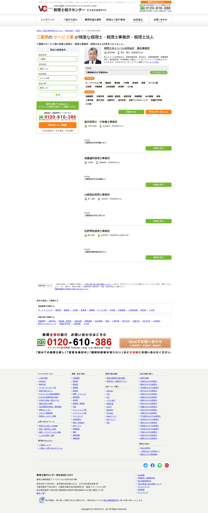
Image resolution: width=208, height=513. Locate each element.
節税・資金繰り (79, 423)
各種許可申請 (64, 324)
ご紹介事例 (43, 378)
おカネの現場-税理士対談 (48, 397)
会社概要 (141, 475)
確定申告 (42, 384)
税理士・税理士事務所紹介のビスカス (50, 30)
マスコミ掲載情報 (46, 413)
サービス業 (102, 310)
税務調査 (88, 321)
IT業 (74, 407)
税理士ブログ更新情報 (148, 454)
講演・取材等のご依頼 (47, 429)
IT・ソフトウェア (45, 310)
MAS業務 (99, 321)
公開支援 (77, 324)
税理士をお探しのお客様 (48, 426)
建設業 (58, 310)
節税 (107, 321)
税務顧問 (41, 321)
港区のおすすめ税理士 (148, 423)
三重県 (77, 30)
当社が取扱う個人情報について (149, 484)
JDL (108, 397)
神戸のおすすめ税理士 (148, 391)
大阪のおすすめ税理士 (148, 381)
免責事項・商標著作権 (146, 478)
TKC (108, 394)
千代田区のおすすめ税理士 (150, 416)
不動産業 (121, 310)
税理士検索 (69, 30)
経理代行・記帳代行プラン (117, 381)
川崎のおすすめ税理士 (148, 413)
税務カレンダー (45, 410)
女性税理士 (77, 419)
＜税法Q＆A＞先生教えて (150, 451)
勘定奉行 (110, 410)
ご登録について (45, 445)
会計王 (109, 407)
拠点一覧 (40, 493)
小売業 (75, 310)
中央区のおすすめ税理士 (149, 429)
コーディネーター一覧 (47, 388)
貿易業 (75, 388)
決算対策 (52, 321)
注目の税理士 (145, 448)
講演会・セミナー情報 (47, 416)
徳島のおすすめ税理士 (148, 400)
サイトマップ (143, 492)
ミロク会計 (111, 400)
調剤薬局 (76, 397)
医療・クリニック (79, 394)
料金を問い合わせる (158, 112)
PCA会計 (110, 413)
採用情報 (141, 490)
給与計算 (146, 321)
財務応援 (110, 404)
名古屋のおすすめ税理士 (149, 388)
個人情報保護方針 (144, 481)
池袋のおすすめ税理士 (148, 435)
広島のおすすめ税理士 (148, 394)
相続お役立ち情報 (46, 403)
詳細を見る (131, 112)
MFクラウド (111, 420)
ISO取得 (156, 321)
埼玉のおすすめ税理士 (148, 403)
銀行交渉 (126, 321)
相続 (74, 432)
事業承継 (76, 435)
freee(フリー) (112, 416)
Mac (108, 423)
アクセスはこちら (158, 72)
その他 (151, 310)
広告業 (112, 310)
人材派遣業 (133, 310)
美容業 (75, 400)
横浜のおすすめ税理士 (148, 384)
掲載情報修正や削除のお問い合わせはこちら (72, 289)
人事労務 (115, 321)
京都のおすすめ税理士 (148, 397)
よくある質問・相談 (46, 435)
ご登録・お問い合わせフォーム (51, 448)
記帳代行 (136, 321)
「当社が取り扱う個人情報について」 (98, 284)
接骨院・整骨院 (79, 403)
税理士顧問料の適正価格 (116, 378)
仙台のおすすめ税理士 (148, 410)
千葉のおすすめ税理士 (148, 432)
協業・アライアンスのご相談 (50, 432)
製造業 (66, 310)
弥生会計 (110, 391)
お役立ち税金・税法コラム (49, 400)
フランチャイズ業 (79, 413)
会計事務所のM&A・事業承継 (50, 407)
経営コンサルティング (47, 324)
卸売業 (143, 310)
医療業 (92, 310)
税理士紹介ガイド (46, 391)
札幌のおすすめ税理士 (148, 407)
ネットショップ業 (79, 410)
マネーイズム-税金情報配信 (49, 394)
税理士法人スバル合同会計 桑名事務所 (127, 48)
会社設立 (42, 381)
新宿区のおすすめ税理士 (149, 426)
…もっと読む (153, 62)
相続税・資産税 (65, 321)
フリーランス (78, 416)
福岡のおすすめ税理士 (148, 438)
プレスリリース (144, 487)
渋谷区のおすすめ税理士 (149, 419)
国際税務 (76, 438)
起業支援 (78, 321)
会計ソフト (77, 426)
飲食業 (83, 310)
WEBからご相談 (57, 125)
